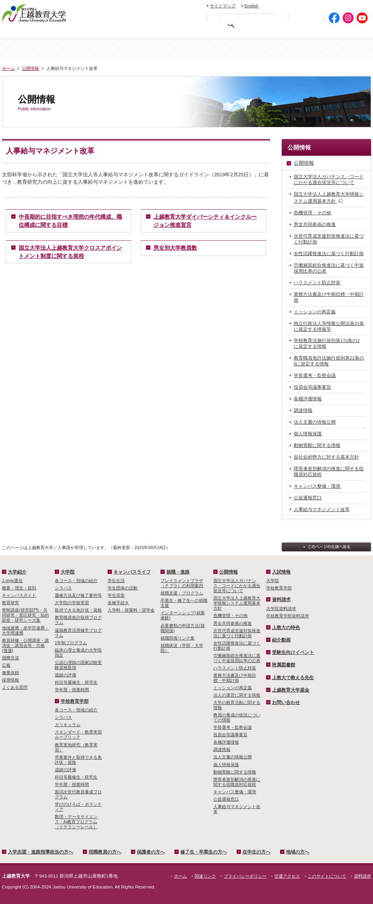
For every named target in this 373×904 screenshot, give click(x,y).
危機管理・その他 (312, 212)
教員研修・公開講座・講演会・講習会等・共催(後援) (25, 645)
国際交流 (10, 657)
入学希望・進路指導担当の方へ (45, 33)
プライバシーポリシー (245, 876)
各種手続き (118, 602)
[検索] (249, 19)
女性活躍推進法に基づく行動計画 (329, 253)
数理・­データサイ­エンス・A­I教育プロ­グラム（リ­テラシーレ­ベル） (76, 821)
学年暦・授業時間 (72, 689)
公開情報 (30, 68)
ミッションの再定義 (315, 311)
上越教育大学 (34, 13)
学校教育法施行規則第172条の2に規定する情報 (327, 343)
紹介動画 (281, 640)
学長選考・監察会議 (315, 375)
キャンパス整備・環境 (317, 486)
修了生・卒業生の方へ (234, 33)
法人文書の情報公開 (315, 422)
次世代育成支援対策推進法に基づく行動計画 (329, 239)
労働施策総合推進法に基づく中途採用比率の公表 (329, 268)
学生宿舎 (116, 595)
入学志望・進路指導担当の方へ (40, 852)
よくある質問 (15, 687)
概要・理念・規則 (19, 588)
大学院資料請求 (281, 608)
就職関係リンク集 (177, 638)
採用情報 (10, 680)
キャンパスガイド (19, 595)
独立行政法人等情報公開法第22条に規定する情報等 (329, 326)
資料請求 (316, 5)
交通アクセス (352, 5)
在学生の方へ (295, 33)
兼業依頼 (10, 672)
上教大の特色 (286, 627)
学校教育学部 (278, 50)
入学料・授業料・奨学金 (131, 610)
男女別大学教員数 (175, 248)
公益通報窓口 (308, 497)
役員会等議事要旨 (312, 387)
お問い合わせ (282, 5)
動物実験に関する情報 (317, 445)
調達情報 (303, 410)
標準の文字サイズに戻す (178, 17)
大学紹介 (94, 50)
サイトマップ (222, 5)
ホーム (33, 50)
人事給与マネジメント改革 (322, 509)
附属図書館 (283, 664)
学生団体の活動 (123, 588)
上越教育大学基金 (290, 690)
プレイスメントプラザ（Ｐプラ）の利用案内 (181, 583)
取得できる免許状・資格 (78, 610)
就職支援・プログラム (181, 593)
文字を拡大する (195, 17)
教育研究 (10, 602)
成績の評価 (65, 675)
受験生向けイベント (293, 652)
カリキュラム (67, 724)
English (251, 5)
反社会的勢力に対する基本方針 (326, 457)
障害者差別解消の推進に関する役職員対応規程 (329, 471)
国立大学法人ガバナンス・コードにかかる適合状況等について (329, 179)
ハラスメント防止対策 (317, 282)
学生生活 (116, 580)
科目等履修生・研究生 (76, 682)
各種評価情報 (308, 398)
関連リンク (205, 876)
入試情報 (155, 50)
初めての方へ (305, 18)
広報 (6, 665)
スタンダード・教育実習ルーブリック (78, 734)
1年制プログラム (71, 642)
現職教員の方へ (118, 33)
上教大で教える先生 (293, 677)
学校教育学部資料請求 (287, 616)
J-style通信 (12, 580)
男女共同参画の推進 (315, 224)
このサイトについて (327, 876)
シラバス (63, 588)
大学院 (217, 50)
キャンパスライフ (340, 50)
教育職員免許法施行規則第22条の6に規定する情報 (329, 361)
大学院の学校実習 (72, 602)
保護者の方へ (173, 33)
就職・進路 (178, 572)
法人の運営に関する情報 (236, 695)
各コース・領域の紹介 (76, 580)
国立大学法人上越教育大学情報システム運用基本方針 (329, 198)
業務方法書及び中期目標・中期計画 (329, 297)
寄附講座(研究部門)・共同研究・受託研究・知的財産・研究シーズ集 (25, 615)
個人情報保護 (308, 433)
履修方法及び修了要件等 (78, 595)
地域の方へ (346, 33)
